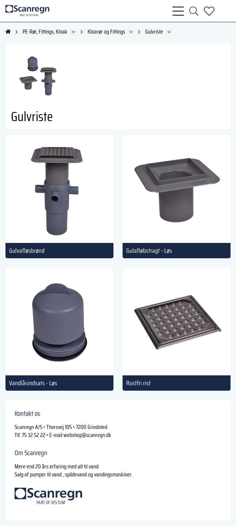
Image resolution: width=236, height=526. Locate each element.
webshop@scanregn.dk (87, 435)
